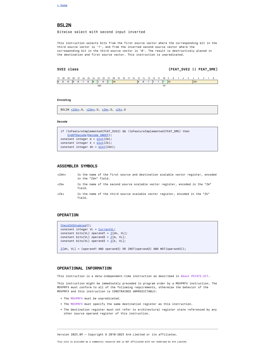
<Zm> (105, 109)
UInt (100, 139)
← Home (62, 5)
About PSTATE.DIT (194, 276)
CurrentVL (106, 229)
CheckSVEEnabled (73, 225)
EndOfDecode (76, 135)
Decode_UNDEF (98, 135)
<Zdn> (75, 109)
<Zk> (119, 109)
